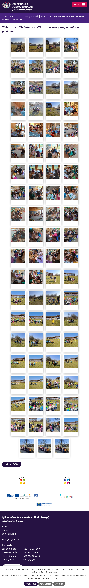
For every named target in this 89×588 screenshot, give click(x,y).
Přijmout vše (31, 584)
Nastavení (59, 584)
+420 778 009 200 (31, 552)
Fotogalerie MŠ (31, 16)
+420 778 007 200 (31, 549)
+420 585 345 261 (31, 559)
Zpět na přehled (11, 464)
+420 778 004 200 (31, 556)
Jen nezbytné (45, 584)
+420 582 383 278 (10, 539)
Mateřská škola (16, 16)
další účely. (53, 572)
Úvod (4, 16)
